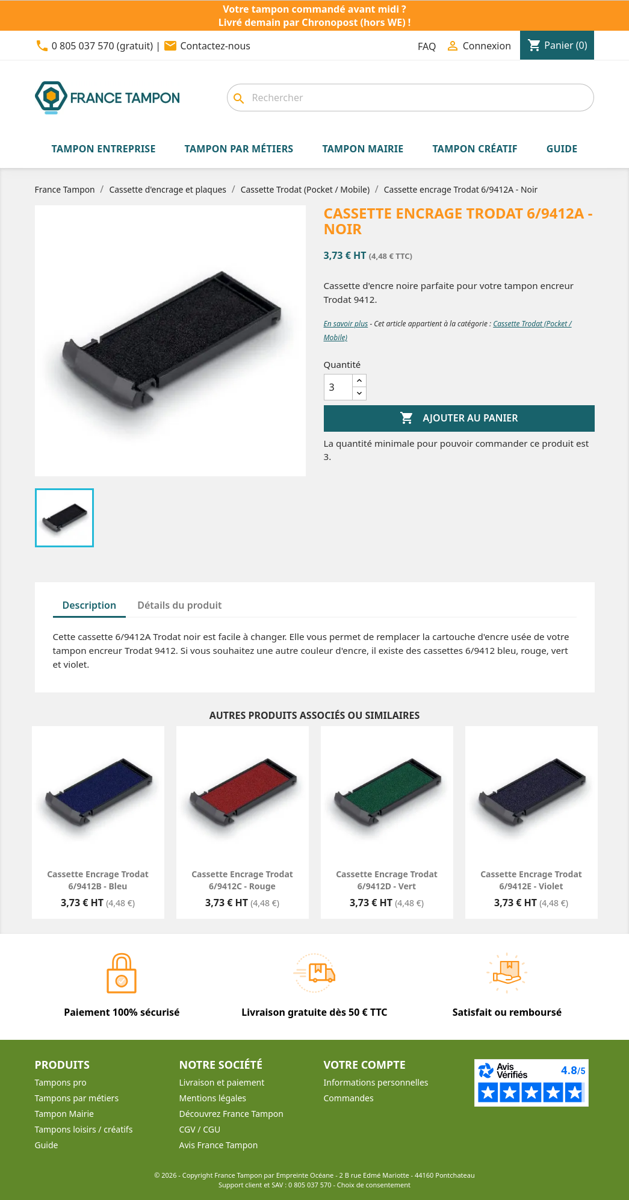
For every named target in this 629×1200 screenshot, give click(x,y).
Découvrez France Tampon (231, 1113)
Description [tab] (90, 605)
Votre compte (365, 1064)
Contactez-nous (215, 45)
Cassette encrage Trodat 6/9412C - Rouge (242, 880)
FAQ (427, 46)
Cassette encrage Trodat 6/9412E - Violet (531, 880)
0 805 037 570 (310, 1184)
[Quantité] (338, 387)
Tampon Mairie (64, 1113)
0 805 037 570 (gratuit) (102, 45)
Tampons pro (61, 1082)
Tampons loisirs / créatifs (84, 1129)
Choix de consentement (374, 1184)
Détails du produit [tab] (179, 605)
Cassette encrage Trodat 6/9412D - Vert (387, 880)
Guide (46, 1145)
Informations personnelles (376, 1082)
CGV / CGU (200, 1129)
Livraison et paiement (222, 1082)
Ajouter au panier (459, 418)
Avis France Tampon (218, 1145)
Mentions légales (213, 1098)
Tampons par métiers (77, 1098)
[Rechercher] (410, 97)
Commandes (349, 1098)
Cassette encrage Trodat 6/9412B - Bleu (98, 880)
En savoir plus (346, 324)
